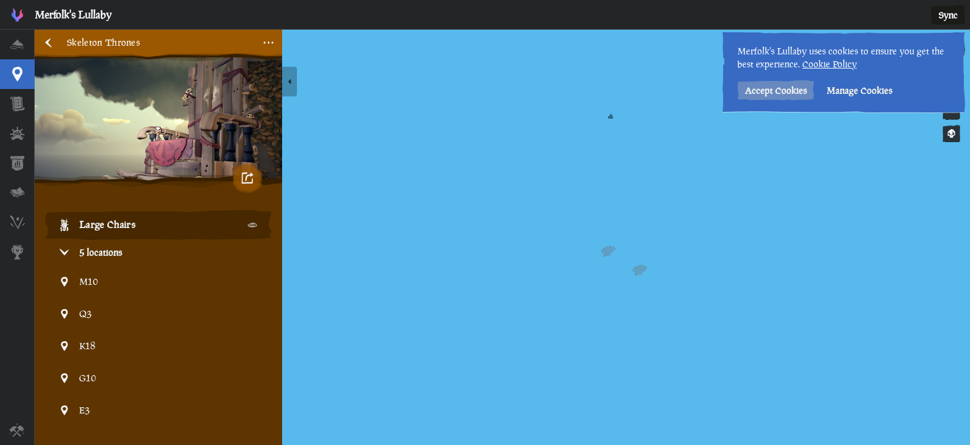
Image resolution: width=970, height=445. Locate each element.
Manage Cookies (859, 90)
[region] (502, 237)
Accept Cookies (776, 90)
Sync (948, 15)
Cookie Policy (829, 63)
